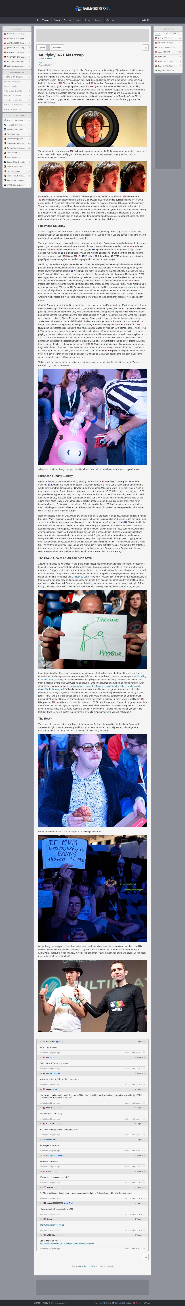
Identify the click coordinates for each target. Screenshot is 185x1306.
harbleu (49, 1073)
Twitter (108, 1303)
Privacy (45, 1303)
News (49, 58)
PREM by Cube (81, 577)
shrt (47, 1057)
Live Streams (168, 29)
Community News (17, 29)
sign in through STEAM (87, 1266)
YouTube (139, 1303)
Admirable (50, 1155)
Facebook (128, 1303)
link (144, 1053)
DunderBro (50, 1041)
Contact (37, 1303)
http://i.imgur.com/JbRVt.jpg (52, 1225)
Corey (49, 1219)
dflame (49, 1089)
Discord (118, 1303)
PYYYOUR (50, 1124)
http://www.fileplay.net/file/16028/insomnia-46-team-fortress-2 (67, 1243)
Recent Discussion (17, 115)
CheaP (48, 1171)
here (94, 235)
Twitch (148, 1303)
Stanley (49, 1108)
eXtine (49, 1203)
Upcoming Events (17, 72)
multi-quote (136, 1053)
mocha (49, 1140)
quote (127, 1053)
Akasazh (50, 1187)
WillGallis (51, 1235)
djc (40, 63)
